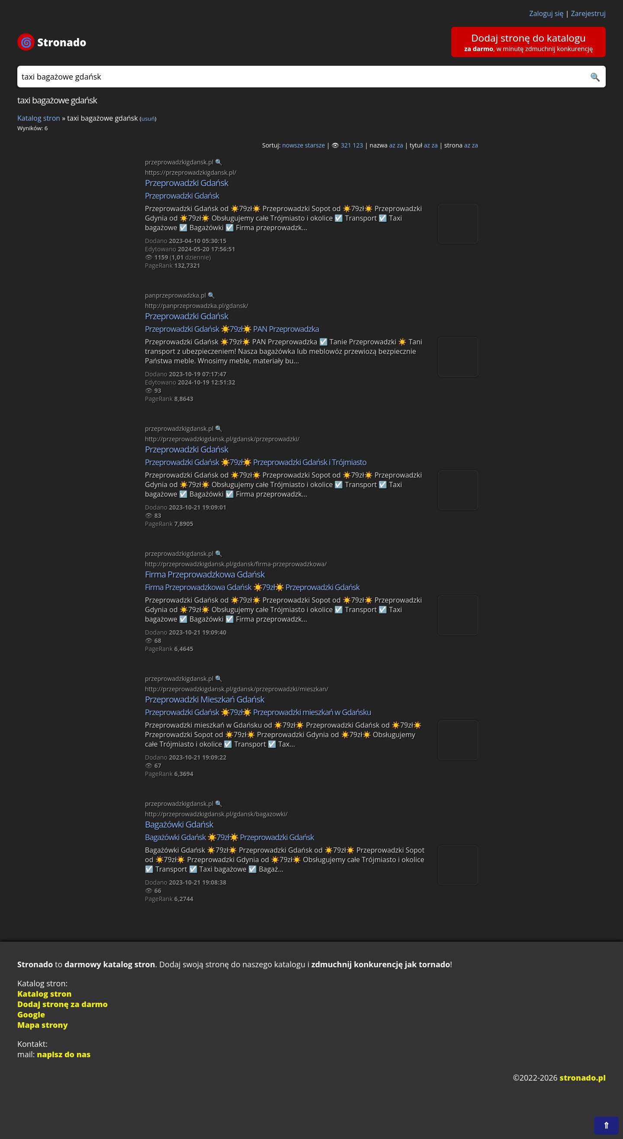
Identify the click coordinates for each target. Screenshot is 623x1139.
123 (358, 145)
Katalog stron (38, 118)
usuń (148, 118)
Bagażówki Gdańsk (179, 824)
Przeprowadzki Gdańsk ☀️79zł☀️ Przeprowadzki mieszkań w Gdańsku (258, 712)
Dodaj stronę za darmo (62, 1004)
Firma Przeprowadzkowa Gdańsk (204, 574)
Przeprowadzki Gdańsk (186, 183)
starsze (315, 145)
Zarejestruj (588, 13)
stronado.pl (583, 1077)
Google (31, 1014)
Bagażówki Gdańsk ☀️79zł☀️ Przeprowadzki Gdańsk (229, 837)
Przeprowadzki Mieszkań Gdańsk (204, 699)
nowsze (292, 145)
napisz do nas (63, 1054)
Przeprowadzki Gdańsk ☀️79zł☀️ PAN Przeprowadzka (232, 329)
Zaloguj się (547, 13)
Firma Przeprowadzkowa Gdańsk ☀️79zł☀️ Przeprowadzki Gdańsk (252, 587)
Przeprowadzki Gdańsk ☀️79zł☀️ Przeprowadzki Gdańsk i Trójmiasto (255, 462)
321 (346, 145)
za (400, 145)
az (392, 145)
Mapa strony (42, 1025)
